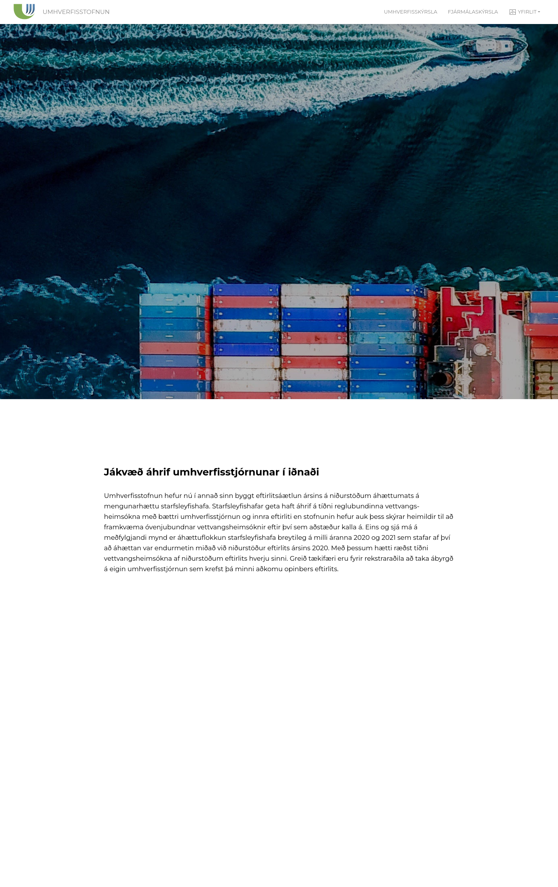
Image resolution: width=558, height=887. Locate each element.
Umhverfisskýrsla (410, 12)
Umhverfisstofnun (76, 12)
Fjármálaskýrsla (473, 12)
